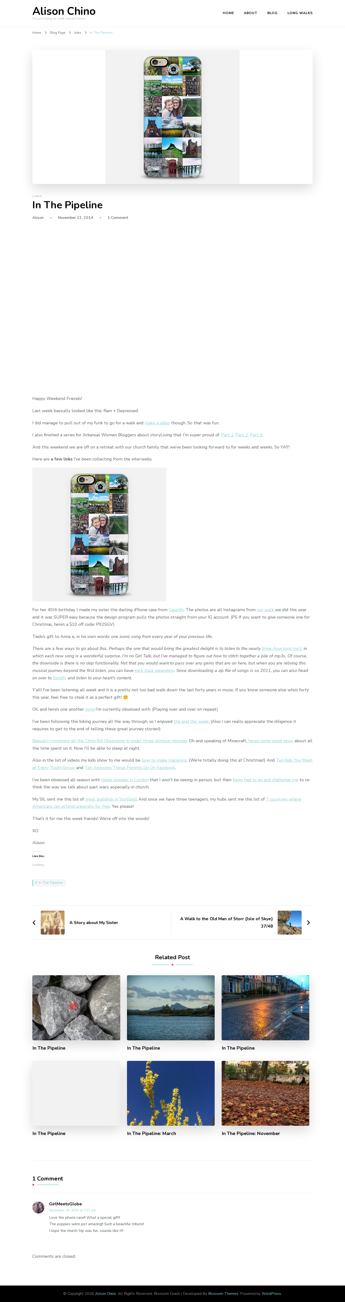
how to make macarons (164, 760)
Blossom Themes (223, 1293)
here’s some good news (274, 741)
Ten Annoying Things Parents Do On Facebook (142, 767)
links (37, 196)
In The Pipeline (50, 882)
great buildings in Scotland (111, 799)
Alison (38, 217)
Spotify (60, 678)
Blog (272, 13)
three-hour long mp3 (282, 648)
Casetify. (177, 610)
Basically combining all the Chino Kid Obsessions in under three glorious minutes (111, 741)
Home (228, 13)
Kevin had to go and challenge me (266, 780)
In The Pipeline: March (151, 1133)
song (90, 709)
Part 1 (227, 435)
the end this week (191, 721)
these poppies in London (125, 780)
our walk (266, 610)
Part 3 (256, 435)
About (251, 13)
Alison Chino (64, 11)
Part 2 (242, 435)
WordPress (271, 1293)
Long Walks (300, 13)
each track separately (155, 670)
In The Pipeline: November (251, 1133)
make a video (157, 423)
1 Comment (118, 217)
